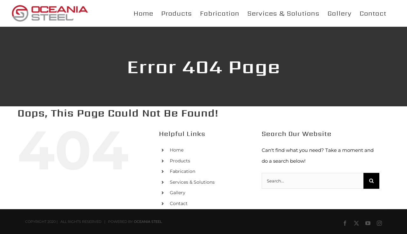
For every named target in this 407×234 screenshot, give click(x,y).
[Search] (371, 181)
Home (176, 150)
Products (180, 161)
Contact (179, 203)
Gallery (177, 192)
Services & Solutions (192, 182)
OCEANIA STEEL (148, 221)
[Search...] (312, 181)
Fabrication (182, 171)
